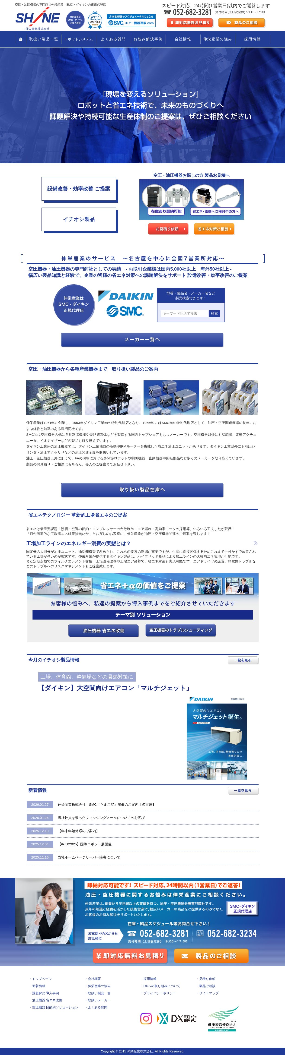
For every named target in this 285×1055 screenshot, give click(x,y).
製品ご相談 (207, 986)
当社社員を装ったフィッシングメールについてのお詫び (86, 817)
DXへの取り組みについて (162, 986)
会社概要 (94, 979)
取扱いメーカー (99, 1000)
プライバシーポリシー (160, 993)
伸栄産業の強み (217, 39)
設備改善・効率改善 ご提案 (78, 189)
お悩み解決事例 (148, 39)
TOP (21, 39)
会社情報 (183, 39)
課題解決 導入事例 (45, 993)
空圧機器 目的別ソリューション (55, 1007)
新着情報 (38, 986)
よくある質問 (113, 39)
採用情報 (252, 39)
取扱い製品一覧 (43, 39)
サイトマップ (209, 993)
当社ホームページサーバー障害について (73, 857)
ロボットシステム (78, 39)
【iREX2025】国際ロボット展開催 (69, 844)
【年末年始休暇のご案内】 (63, 831)
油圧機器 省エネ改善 (47, 1000)
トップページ (42, 979)
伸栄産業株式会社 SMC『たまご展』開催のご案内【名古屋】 (91, 804)
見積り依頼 (207, 979)
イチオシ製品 (79, 219)
